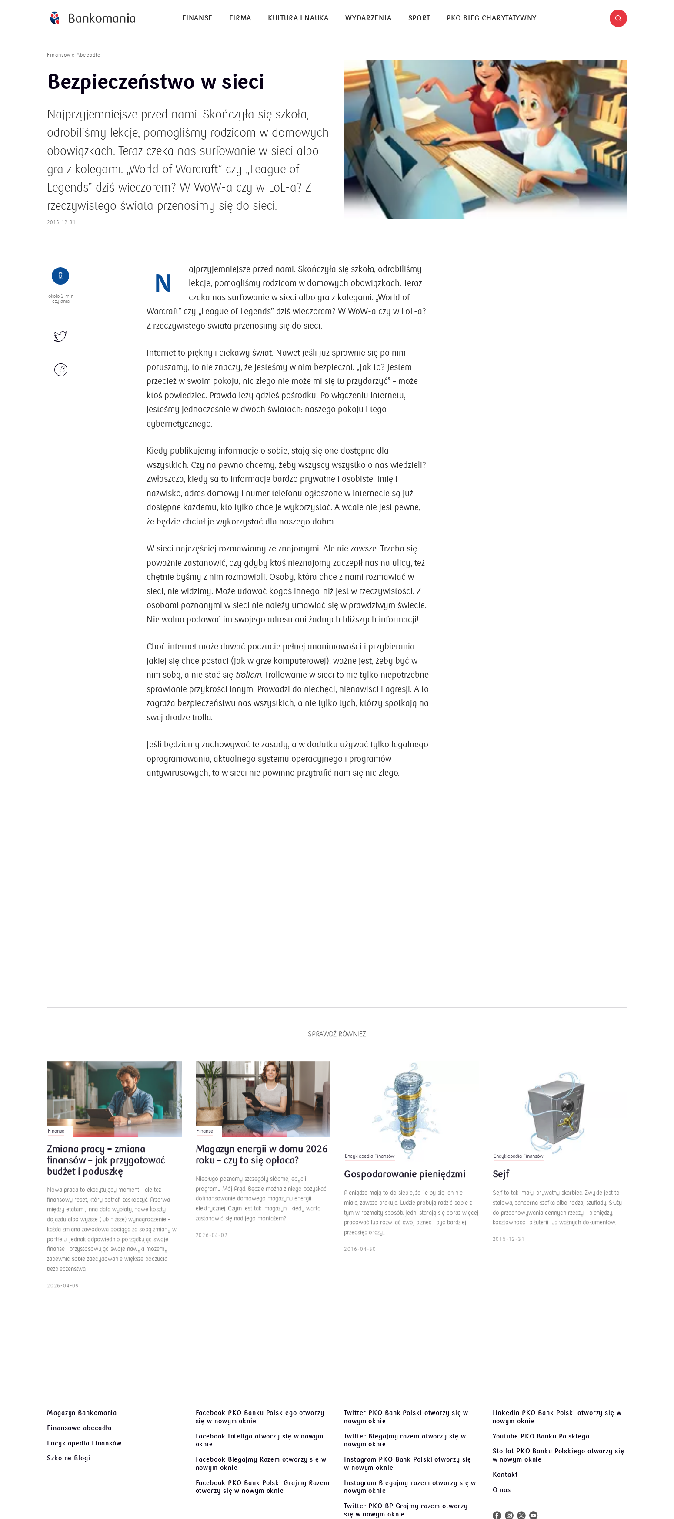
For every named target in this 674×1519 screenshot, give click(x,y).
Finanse (197, 18)
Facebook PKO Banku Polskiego (260, 1417)
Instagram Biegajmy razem (410, 1487)
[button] (618, 18)
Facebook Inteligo (260, 1440)
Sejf (501, 1185)
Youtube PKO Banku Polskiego (541, 1436)
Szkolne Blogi (68, 1458)
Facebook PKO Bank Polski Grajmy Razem (263, 1487)
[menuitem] (197, 18)
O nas (502, 1490)
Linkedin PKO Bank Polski (557, 1417)
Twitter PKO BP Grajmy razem (406, 1510)
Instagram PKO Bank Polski (407, 1463)
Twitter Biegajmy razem (405, 1440)
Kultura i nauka (298, 18)
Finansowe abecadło (79, 1428)
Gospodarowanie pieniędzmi (405, 1185)
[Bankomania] (92, 18)
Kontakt (505, 1475)
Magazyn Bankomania (82, 1413)
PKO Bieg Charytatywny (492, 18)
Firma (240, 18)
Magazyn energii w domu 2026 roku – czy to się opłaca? (262, 1165)
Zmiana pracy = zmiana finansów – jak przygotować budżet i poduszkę (106, 1171)
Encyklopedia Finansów (84, 1443)
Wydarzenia (368, 18)
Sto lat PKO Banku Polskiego (558, 1455)
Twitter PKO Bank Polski (406, 1417)
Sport (419, 18)
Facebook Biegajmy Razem (261, 1463)
